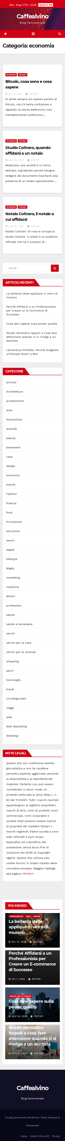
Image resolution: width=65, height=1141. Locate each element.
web (9, 717)
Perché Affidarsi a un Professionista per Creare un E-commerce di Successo (31, 310)
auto (9, 410)
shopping (12, 661)
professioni (13, 605)
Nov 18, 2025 (19, 1016)
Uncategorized (16, 698)
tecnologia (13, 680)
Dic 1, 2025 (18, 979)
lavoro (10, 540)
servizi (10, 633)
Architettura (14, 391)
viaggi (10, 707)
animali (11, 382)
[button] (59, 33)
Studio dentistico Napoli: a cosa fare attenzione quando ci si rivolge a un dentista (31, 336)
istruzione (13, 531)
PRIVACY (28, 873)
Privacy (56, 1136)
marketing (13, 577)
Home (24, 1136)
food (9, 512)
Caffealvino (32, 16)
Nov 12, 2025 (19, 1053)
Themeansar (32, 1125)
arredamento (15, 401)
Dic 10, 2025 (19, 942)
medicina (12, 587)
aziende (11, 428)
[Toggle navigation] (33, 34)
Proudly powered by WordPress (22, 1117)
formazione (14, 521)
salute (10, 614)
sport (10, 670)
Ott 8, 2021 (15, 94)
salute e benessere (19, 624)
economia (11, 75)
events (10, 484)
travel (10, 689)
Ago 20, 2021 (16, 160)
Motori (10, 596)
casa (9, 456)
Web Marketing (16, 726)
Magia (10, 568)
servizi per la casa (18, 642)
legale (10, 549)
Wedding (12, 735)
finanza (22, 75)
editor (32, 94)
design (10, 466)
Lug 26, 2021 (16, 226)
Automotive (14, 419)
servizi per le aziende (21, 652)
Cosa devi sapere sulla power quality (31, 323)
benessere (13, 447)
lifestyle (11, 559)
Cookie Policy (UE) (40, 1136)
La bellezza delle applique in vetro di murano (28, 927)
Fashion (11, 494)
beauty (11, 438)
